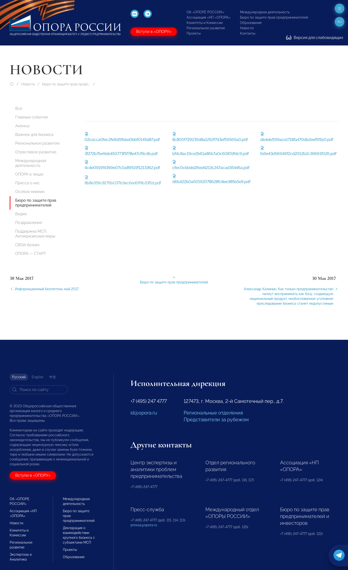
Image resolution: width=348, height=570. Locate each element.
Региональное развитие (206, 28)
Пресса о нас (27, 183)
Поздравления (28, 222)
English (37, 377)
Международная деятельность (265, 12)
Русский (19, 377)
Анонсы (22, 126)
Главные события (31, 117)
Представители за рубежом (216, 419)
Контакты (247, 33)
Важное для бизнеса (34, 134)
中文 (52, 377)
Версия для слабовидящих (314, 37)
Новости (247, 28)
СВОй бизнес (27, 245)
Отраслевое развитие (35, 152)
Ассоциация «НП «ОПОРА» (208, 17)
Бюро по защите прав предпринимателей (274, 17)
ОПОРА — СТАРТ (30, 253)
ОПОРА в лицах (29, 174)
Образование (251, 23)
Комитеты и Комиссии (205, 23)
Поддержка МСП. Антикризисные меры (35, 233)
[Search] (39, 389)
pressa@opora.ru (143, 525)
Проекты (194, 33)
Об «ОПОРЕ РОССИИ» (205, 12)
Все (18, 108)
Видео (21, 214)
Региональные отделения (213, 413)
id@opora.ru (143, 413)
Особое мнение (29, 191)
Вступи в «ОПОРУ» (153, 31)
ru (340, 21)
